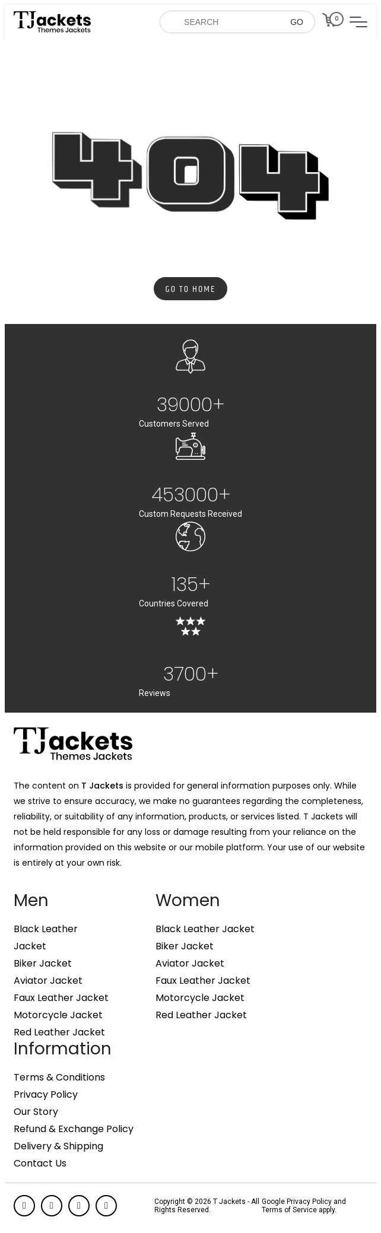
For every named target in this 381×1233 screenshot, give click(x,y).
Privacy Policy (46, 1095)
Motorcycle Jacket (58, 1015)
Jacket (30, 946)
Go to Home (191, 289)
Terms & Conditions (59, 1077)
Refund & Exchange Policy (74, 1129)
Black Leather (46, 929)
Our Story (36, 1112)
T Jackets (102, 786)
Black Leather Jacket (205, 929)
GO (296, 22)
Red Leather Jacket (59, 1032)
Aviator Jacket (48, 981)
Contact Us (40, 1163)
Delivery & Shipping (58, 1146)
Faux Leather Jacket (61, 998)
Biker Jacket (43, 963)
